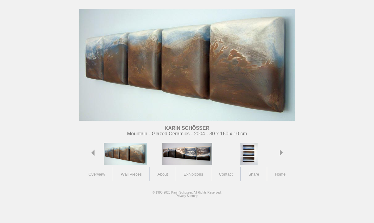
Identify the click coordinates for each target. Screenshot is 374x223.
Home (280, 174)
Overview (96, 174)
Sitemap (192, 196)
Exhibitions (193, 174)
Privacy (181, 196)
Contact (226, 174)
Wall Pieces (131, 174)
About (163, 174)
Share (253, 174)
